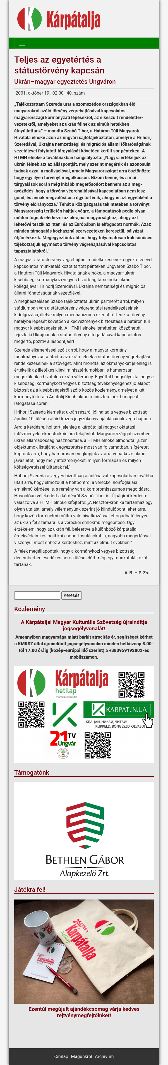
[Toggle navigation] (22, 43)
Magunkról (81, 1056)
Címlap (61, 1056)
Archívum (104, 1056)
